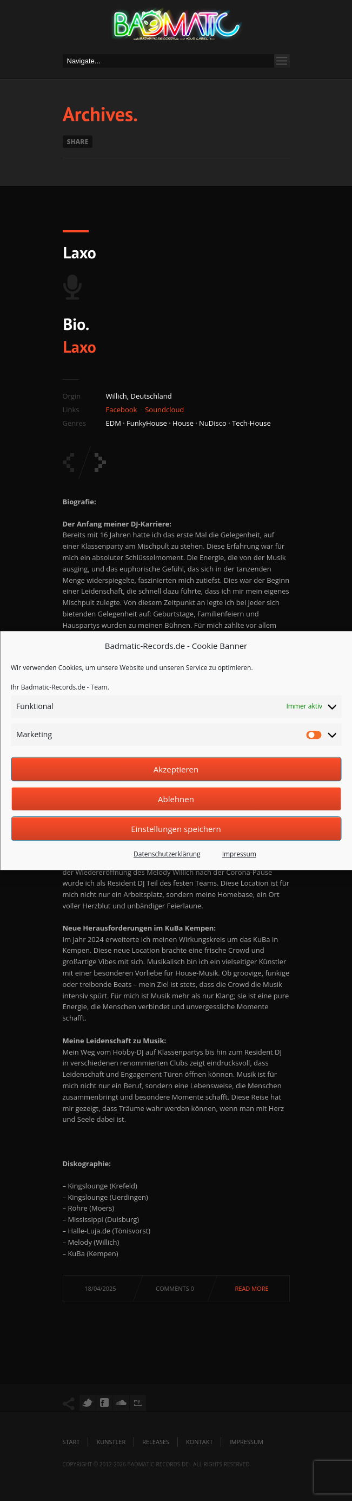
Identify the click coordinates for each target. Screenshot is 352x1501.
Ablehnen (176, 799)
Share (78, 141)
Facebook (121, 409)
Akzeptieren (176, 769)
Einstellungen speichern (176, 828)
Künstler (110, 1442)
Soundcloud (164, 409)
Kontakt (199, 1442)
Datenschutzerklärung (167, 854)
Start (71, 1442)
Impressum (239, 854)
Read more (252, 1288)
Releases (155, 1442)
